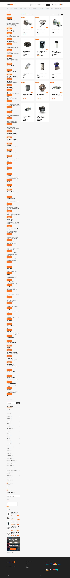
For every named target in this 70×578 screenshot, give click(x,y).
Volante (8, 77)
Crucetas (8, 110)
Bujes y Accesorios (15, 289)
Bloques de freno (9, 36)
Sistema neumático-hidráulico (12, 25)
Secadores (13, 306)
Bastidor (8, 183)
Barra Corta (9, 72)
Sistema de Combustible (11, 460)
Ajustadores (9, 42)
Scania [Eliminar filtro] (9, 409)
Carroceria (8, 426)
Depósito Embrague (13, 360)
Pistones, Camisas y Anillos (11, 207)
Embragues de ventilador (11, 248)
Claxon (15, 322)
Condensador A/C (15, 260)
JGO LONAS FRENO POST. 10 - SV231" (14, 513)
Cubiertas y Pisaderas (13, 122)
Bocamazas (11, 31)
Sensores (17, 343)
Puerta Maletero (9, 128)
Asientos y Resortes (10, 201)
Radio (16, 60)
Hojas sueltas (12, 277)
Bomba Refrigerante (14, 237)
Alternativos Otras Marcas (33, 8)
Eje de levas (9, 214)
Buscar (18, 403)
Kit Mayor (8, 385)
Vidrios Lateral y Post (14, 140)
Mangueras (8, 265)
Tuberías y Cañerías (13, 223)
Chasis (8, 431)
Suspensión (9, 26)
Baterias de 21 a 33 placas (13, 334)
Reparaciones (17, 306)
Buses (21, 8)
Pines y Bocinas (9, 88)
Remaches (14, 36)
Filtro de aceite (9, 158)
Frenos (15, 22)
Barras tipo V (14, 288)
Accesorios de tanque (15, 317)
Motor (13, 23)
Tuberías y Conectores (10, 322)
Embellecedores (9, 152)
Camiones (16, 8)
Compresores (9, 306)
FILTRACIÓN (9, 443)
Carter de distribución (10, 215)
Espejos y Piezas (9, 141)
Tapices (8, 166)
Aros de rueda (9, 115)
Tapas (18, 223)
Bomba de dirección (10, 66)
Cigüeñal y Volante (12, 208)
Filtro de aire (14, 158)
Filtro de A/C (13, 160)
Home (7, 11)
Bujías (11, 209)
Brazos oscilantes (10, 300)
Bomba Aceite (9, 237)
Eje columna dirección (13, 77)
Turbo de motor (9, 231)
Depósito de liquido (10, 53)
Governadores (9, 311)
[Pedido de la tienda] (54, 15)
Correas (18, 214)
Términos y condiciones (29, 575)
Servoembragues (9, 365)
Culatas (8, 200)
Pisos (14, 60)
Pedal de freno (14, 311)
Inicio (7, 8)
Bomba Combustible (10, 238)
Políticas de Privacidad (37, 575)
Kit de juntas (15, 385)
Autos (11, 8)
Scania (9, 490)
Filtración (12, 22)
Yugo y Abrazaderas (12, 392)
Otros (7, 54)
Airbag (10, 166)
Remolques (9, 24)
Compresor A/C (9, 260)
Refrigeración (16, 23)
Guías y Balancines (10, 446)
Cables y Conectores (10, 353)
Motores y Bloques (10, 192)
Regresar (9, 17)
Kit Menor (11, 385)
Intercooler (12, 243)
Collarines (8, 360)
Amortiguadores (9, 283)
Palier (18, 93)
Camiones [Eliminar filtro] (9, 410)
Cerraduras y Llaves (10, 428)
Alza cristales (9, 343)
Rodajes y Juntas (10, 105)
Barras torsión (9, 288)
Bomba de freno (9, 47)
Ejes (7, 438)
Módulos (8, 348)
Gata (18, 60)
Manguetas (12, 83)
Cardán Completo (10, 391)
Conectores (9, 271)
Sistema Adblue (9, 178)
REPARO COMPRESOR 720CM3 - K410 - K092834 (15, 527)
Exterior (8, 22)
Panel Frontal (9, 146)
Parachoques (9, 121)
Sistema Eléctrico (14, 24)
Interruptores (13, 343)
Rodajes (13, 93)
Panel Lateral (13, 146)
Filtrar (8, 506)
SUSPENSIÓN (9, 473)
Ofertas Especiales (58, 8)
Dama (8, 433)
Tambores (14, 31)
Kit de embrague (9, 359)
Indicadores (17, 339)
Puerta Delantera (9, 127)
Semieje (8, 99)
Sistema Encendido (10, 467)
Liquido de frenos (16, 53)
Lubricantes (9, 23)
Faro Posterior (14, 134)
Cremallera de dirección (10, 82)
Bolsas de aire (14, 283)
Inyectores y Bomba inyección (12, 222)
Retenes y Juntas (10, 458)
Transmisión (13, 26)
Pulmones (12, 42)
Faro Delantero (9, 134)
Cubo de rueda (9, 93)
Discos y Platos (14, 359)
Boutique (42, 8)
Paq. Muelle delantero (10, 276)
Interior (8, 448)
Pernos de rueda (14, 115)
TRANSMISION (9, 477)
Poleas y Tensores (14, 214)
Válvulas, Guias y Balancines (14, 200)
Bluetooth (8, 59)
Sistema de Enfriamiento (11, 463)
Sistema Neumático (10, 468)
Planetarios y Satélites (15, 104)
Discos (8, 31)
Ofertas (52, 8)
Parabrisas (8, 140)
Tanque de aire (9, 317)
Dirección (16, 20)
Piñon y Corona (9, 104)
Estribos (11, 60)
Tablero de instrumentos (11, 339)
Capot (12, 121)
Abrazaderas (9, 301)
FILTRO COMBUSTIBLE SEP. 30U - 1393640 (15, 522)
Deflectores (12, 249)
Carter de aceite (15, 192)
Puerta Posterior (15, 127)
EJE (7, 436)
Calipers (15, 42)
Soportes (14, 300)
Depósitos (15, 243)
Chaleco (8, 430)
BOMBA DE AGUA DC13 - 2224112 (15, 533)
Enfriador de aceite (10, 254)
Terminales (16, 72)
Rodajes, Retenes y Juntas (11, 374)
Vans (25, 8)
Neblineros (12, 135)
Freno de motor (14, 231)
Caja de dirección (16, 66)
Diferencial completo (16, 105)
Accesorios (47, 8)
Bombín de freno (15, 47)
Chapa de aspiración (15, 178)
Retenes (15, 93)
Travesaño (11, 183)
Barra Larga (13, 72)
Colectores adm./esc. (10, 232)
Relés (10, 348)
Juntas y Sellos (16, 201)
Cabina (8, 423)
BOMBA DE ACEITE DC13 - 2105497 (15, 518)
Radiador (8, 243)
